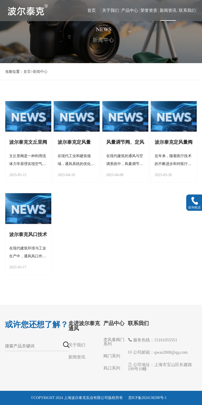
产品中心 (129, 14)
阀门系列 (111, 356)
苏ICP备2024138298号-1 (147, 398)
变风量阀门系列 (113, 341)
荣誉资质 (148, 10)
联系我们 (187, 10)
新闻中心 (40, 72)
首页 (91, 10)
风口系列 (111, 368)
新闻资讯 (168, 10)
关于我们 (110, 10)
